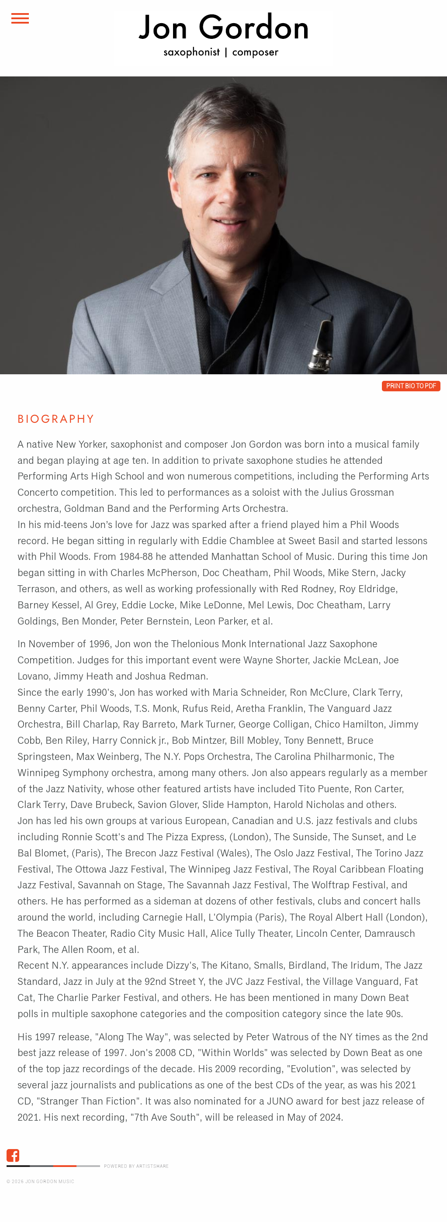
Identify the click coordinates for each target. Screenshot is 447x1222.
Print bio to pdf (411, 386)
